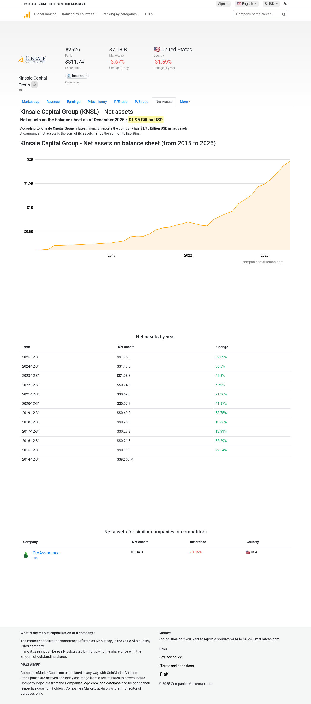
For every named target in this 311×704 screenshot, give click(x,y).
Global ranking (45, 14)
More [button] (184, 102)
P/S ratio (141, 102)
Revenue (53, 102)
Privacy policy (171, 657)
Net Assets (164, 102)
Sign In (223, 4)
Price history (97, 102)
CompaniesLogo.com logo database (93, 683)
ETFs (149, 14)
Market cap (30, 102)
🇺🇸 (245, 4)
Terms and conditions (177, 666)
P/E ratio (121, 102)
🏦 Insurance (77, 76)
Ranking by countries (78, 14)
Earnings (73, 102)
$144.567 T (78, 3)
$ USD (270, 4)
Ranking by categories (120, 14)
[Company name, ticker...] (260, 14)
